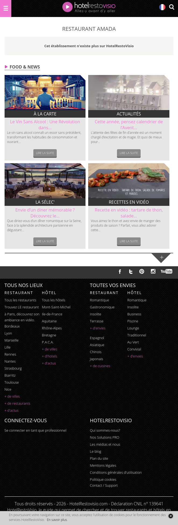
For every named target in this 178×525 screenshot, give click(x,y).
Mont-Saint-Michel (56, 307)
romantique (99, 300)
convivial (134, 349)
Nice (8, 389)
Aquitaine (49, 321)
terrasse (96, 321)
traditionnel (136, 335)
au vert (133, 342)
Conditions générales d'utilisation (116, 472)
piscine (132, 321)
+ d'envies (97, 328)
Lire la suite (45, 153)
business (134, 314)
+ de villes (12, 396)
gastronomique (102, 307)
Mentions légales (103, 465)
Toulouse (12, 382)
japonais (96, 358)
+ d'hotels (49, 356)
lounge (133, 328)
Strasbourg (13, 368)
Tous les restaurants (20, 300)
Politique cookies (103, 479)
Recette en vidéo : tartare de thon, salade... (129, 213)
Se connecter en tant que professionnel (35, 430)
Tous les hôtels (53, 300)
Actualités (129, 114)
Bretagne (49, 335)
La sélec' (45, 202)
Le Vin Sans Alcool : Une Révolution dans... (45, 125)
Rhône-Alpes (52, 328)
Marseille (12, 340)
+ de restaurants (17, 403)
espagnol (97, 337)
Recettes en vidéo (129, 202)
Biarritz (10, 375)
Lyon (8, 333)
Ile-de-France (52, 314)
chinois (95, 351)
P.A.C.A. (48, 342)
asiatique (97, 344)
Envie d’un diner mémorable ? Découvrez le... (45, 213)
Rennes (10, 354)
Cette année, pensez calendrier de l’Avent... (129, 125)
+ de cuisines (100, 365)
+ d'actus (12, 410)
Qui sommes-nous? (105, 430)
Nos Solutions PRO (104, 437)
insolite (95, 314)
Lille (8, 347)
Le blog (95, 451)
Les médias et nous (105, 444)
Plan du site (99, 458)
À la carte (45, 114)
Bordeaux (12, 326)
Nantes (10, 361)
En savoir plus (57, 519)
